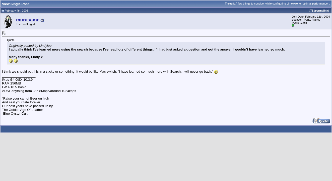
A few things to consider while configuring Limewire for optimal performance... (282, 3)
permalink (321, 10)
